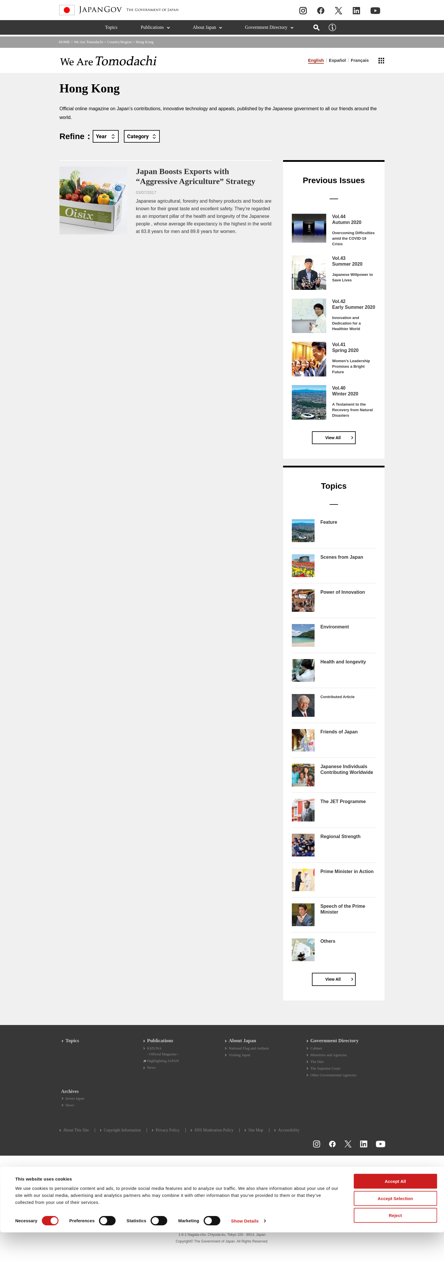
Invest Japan (75, 1100)
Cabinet (316, 1049)
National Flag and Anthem (249, 1049)
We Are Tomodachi (88, 42)
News (151, 1069)
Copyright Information (122, 1132)
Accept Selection (395, 1231)
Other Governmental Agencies (333, 1077)
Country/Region (119, 42)
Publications (152, 29)
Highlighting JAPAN (163, 1062)
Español (337, 60)
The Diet (317, 1063)
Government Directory (266, 29)
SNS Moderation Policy (214, 1132)
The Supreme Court (325, 1070)
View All (333, 437)
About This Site (76, 1132)
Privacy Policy (168, 1132)
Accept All (395, 1213)
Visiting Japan (239, 1056)
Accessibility (288, 1132)
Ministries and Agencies (328, 1056)
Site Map (255, 1132)
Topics (111, 29)
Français (360, 60)
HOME (64, 42)
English (316, 60)
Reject (395, 1247)
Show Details (245, 1253)
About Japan (204, 29)
